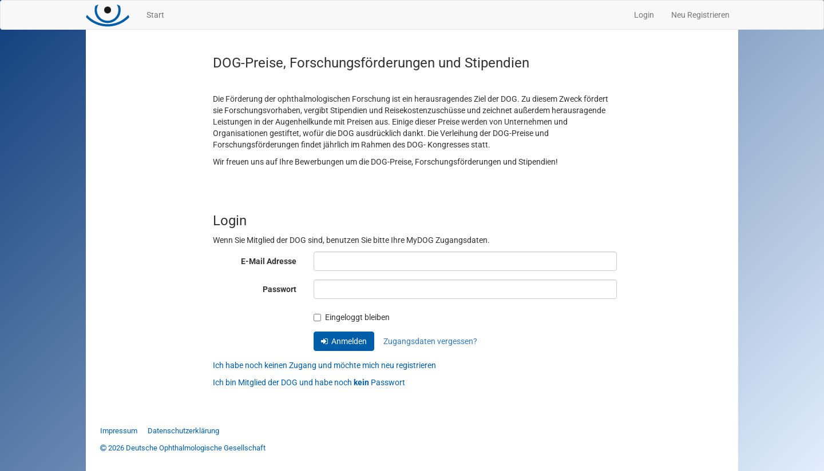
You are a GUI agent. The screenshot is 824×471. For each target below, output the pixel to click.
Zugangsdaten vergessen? (430, 341)
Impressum (118, 430)
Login (644, 14)
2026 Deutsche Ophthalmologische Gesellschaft (183, 448)
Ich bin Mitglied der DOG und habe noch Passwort (309, 382)
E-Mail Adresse (268, 261)
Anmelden (344, 341)
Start (155, 14)
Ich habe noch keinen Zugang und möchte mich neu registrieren (324, 365)
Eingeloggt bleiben (352, 317)
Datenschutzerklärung (183, 430)
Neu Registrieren (700, 14)
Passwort (279, 289)
